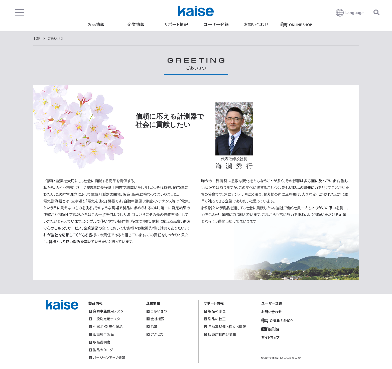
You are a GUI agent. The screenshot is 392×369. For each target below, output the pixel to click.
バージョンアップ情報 (109, 357)
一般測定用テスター (108, 318)
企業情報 (136, 24)
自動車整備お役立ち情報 (227, 326)
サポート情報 (176, 24)
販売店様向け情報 (222, 334)
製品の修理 (217, 310)
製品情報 (95, 24)
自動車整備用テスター (110, 310)
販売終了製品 (103, 334)
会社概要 (158, 318)
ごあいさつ (159, 310)
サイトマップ (270, 337)
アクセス (157, 334)
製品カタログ (103, 349)
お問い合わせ (256, 24)
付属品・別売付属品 (108, 326)
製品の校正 (217, 318)
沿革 (154, 326)
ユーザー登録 (216, 24)
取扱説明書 (101, 341)
